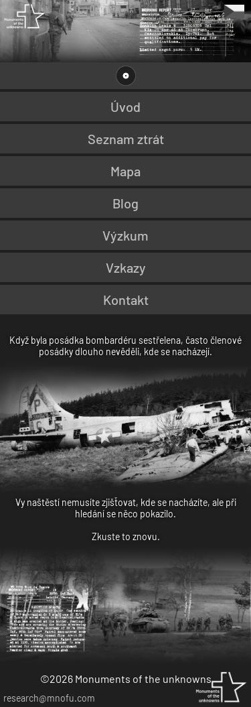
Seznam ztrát (126, 139)
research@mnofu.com (49, 698)
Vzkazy (126, 267)
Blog (125, 203)
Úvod (125, 107)
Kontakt (126, 300)
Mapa (125, 171)
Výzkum (125, 235)
